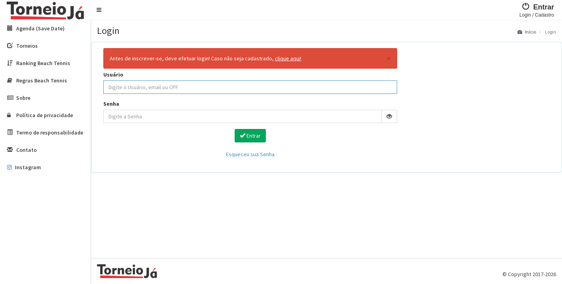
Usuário (113, 74)
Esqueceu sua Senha (250, 154)
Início (526, 32)
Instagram (24, 167)
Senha (111, 103)
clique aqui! (288, 58)
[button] (99, 10)
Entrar (250, 135)
